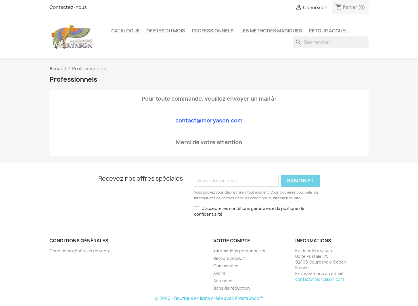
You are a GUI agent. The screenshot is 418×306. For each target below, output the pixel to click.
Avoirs (219, 273)
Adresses (222, 280)
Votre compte (231, 240)
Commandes (225, 265)
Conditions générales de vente (80, 251)
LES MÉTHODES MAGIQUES (271, 31)
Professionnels (213, 31)
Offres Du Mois (165, 31)
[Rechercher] (331, 42)
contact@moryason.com (319, 279)
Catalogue (125, 31)
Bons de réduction (231, 288)
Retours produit (229, 258)
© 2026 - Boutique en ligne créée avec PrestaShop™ (209, 298)
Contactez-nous (68, 7)
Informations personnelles (239, 251)
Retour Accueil (329, 31)
